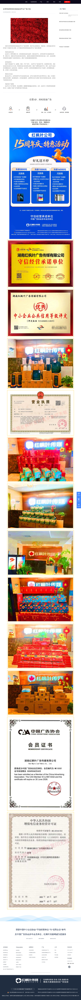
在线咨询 (69, 954)
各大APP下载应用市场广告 (8, 969)
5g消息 (17, 962)
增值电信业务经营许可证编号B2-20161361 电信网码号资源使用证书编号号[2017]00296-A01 (58, 989)
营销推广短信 (18, 966)
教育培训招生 (18, 952)
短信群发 (17, 950)
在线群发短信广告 (45, 950)
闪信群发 (30, 954)
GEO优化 (43, 962)
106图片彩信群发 (32, 957)
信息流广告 (5, 959)
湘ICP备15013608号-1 (30, 992)
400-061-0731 (69, 961)
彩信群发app (5, 952)
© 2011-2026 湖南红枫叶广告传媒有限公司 (23, 989)
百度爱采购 (5, 954)
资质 (55, 952)
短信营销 (56, 957)
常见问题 (56, 954)
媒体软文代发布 (45, 959)
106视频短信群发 (32, 952)
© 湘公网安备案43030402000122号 (16, 992)
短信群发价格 (5, 966)
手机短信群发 (19, 947)
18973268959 (69, 952)
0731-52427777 (70, 950)
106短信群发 (31, 950)
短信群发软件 (18, 957)
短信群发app (5, 950)
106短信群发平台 (19, 955)
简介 (55, 950)
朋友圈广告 (5, 957)
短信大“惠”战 (18, 964)
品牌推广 (5, 962)
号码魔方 (5, 964)
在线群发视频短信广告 (46, 952)
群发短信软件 (18, 959)
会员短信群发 (44, 954)
